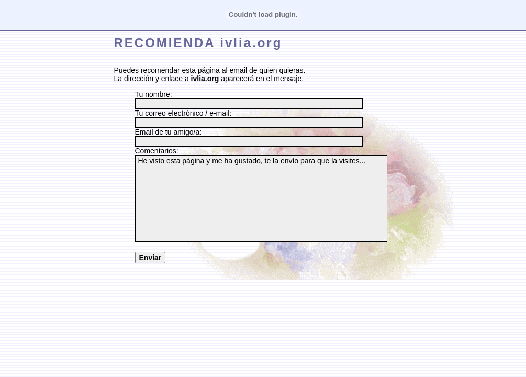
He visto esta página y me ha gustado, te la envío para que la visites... (261, 198)
